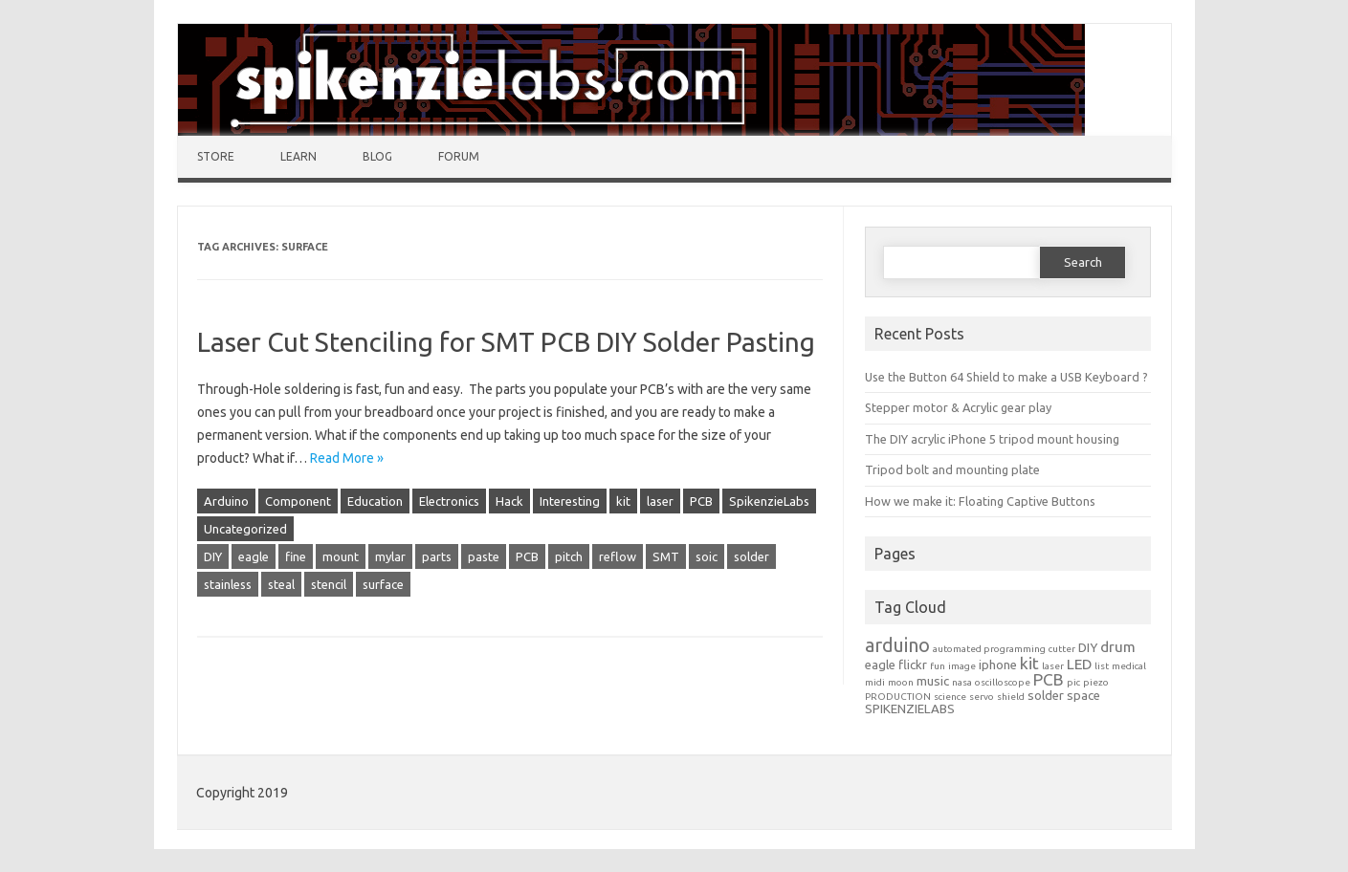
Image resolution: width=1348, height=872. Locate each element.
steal (281, 584)
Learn (298, 156)
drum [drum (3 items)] (1118, 647)
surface (383, 584)
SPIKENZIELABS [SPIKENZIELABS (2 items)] (910, 709)
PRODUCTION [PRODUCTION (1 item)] (898, 696)
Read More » (347, 458)
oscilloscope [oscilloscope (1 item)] (1002, 682)
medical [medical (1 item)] (1129, 666)
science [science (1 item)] (950, 696)
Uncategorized (245, 528)
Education (375, 501)
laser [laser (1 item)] (1053, 666)
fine (295, 556)
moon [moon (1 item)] (901, 682)
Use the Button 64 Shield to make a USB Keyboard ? (1006, 376)
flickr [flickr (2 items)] (912, 665)
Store (215, 156)
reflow (617, 556)
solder (751, 556)
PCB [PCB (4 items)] (1048, 679)
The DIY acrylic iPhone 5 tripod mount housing (992, 439)
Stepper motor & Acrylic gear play (958, 407)
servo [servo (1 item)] (981, 696)
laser (660, 501)
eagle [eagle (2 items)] (880, 665)
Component (298, 501)
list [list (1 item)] (1101, 666)
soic (707, 556)
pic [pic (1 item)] (1073, 682)
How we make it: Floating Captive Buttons (980, 501)
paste (483, 556)
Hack (509, 501)
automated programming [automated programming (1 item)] (989, 648)
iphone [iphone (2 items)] (998, 665)
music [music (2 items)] (933, 681)
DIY (213, 556)
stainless (228, 584)
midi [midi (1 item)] (875, 682)
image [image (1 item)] (962, 666)
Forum (458, 156)
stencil (328, 584)
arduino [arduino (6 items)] (897, 645)
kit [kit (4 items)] (1029, 663)
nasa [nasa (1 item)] (962, 682)
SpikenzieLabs (769, 501)
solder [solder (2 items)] (1046, 695)
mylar (390, 556)
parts (437, 556)
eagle (253, 556)
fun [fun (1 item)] (937, 666)
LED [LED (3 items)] (1079, 664)
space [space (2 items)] (1083, 695)
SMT (665, 556)
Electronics (449, 501)
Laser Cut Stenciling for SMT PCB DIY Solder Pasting (506, 342)
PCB (701, 501)
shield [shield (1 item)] (1011, 696)
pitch (569, 556)
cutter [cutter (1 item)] (1062, 648)
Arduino (226, 501)
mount (340, 556)
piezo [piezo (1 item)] (1096, 682)
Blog (377, 156)
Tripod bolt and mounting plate (952, 469)
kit (623, 501)
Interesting (570, 501)
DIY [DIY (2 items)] (1087, 648)
